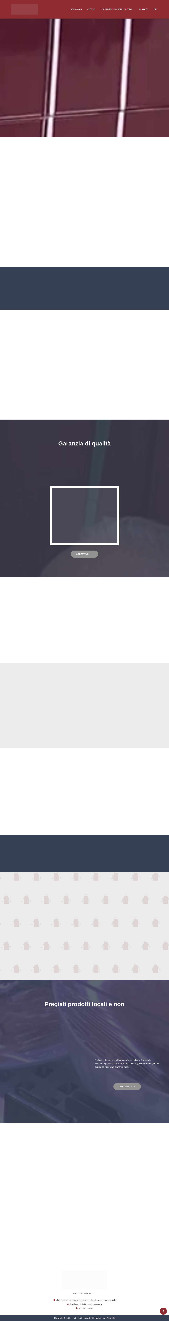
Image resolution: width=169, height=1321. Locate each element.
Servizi (91, 9)
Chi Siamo (76, 9)
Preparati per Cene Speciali (117, 9)
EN (155, 9)
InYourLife (110, 1318)
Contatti (144, 9)
